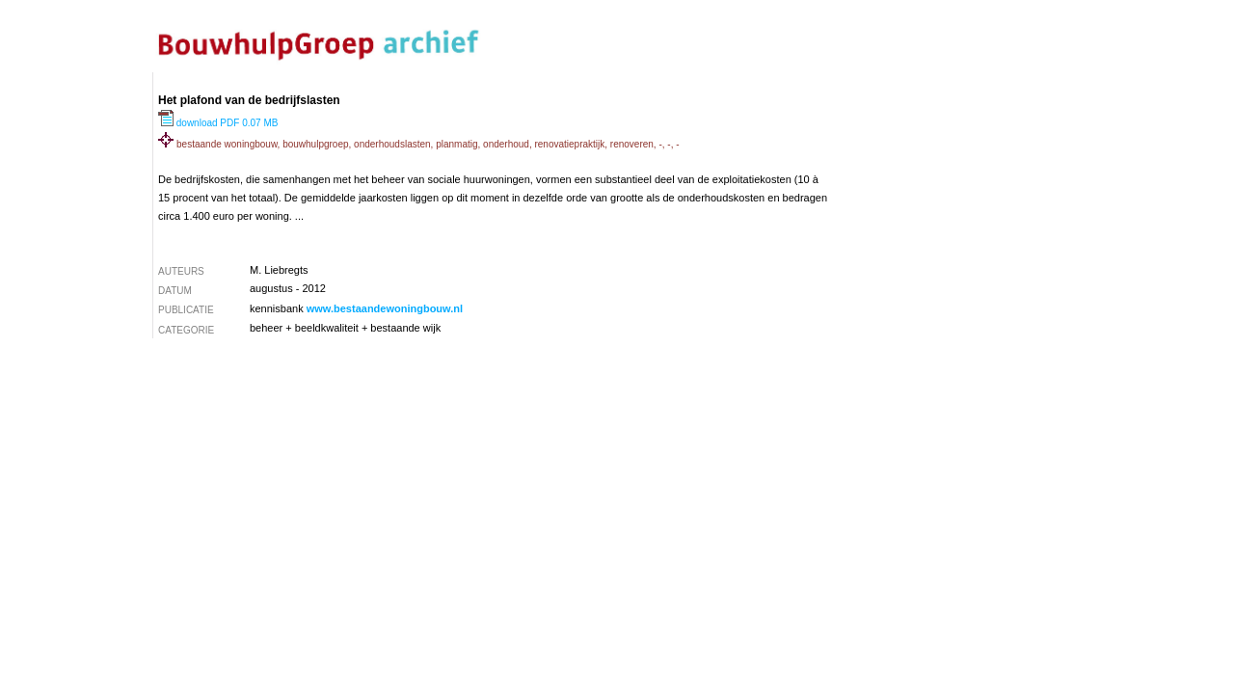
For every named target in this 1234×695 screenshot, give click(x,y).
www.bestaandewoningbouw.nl (385, 308)
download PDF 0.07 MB (218, 123)
